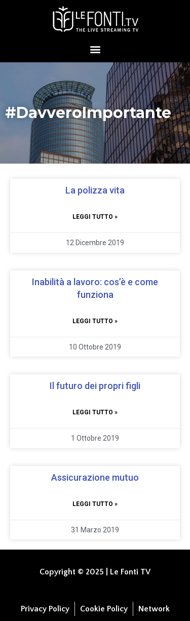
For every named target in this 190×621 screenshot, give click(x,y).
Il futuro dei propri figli (95, 385)
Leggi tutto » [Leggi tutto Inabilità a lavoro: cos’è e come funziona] (95, 321)
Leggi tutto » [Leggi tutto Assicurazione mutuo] (95, 504)
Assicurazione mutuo (95, 477)
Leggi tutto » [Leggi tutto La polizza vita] (95, 216)
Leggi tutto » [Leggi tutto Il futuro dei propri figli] (95, 412)
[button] (95, 49)
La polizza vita (95, 190)
